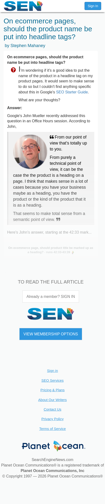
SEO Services (52, 380)
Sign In (93, 6)
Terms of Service (52, 429)
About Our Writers (52, 400)
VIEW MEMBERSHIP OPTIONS (50, 334)
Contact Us (52, 409)
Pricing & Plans (52, 390)
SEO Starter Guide (72, 92)
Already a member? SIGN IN (50, 297)
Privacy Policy (52, 419)
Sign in (52, 371)
